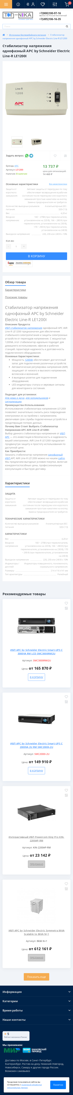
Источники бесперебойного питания (27, 34)
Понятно (58, 1084)
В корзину (36, 256)
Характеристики (15, 290)
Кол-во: (10, 240)
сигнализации (13, 401)
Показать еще (36, 977)
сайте (61, 458)
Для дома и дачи (14, 398)
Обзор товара (15, 282)
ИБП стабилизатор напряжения (23, 327)
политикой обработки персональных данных (24, 1086)
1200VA (29, 359)
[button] (30, 4)
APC (16, 165)
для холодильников (37, 398)
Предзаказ (36, 864)
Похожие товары (16, 297)
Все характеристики (58, 184)
